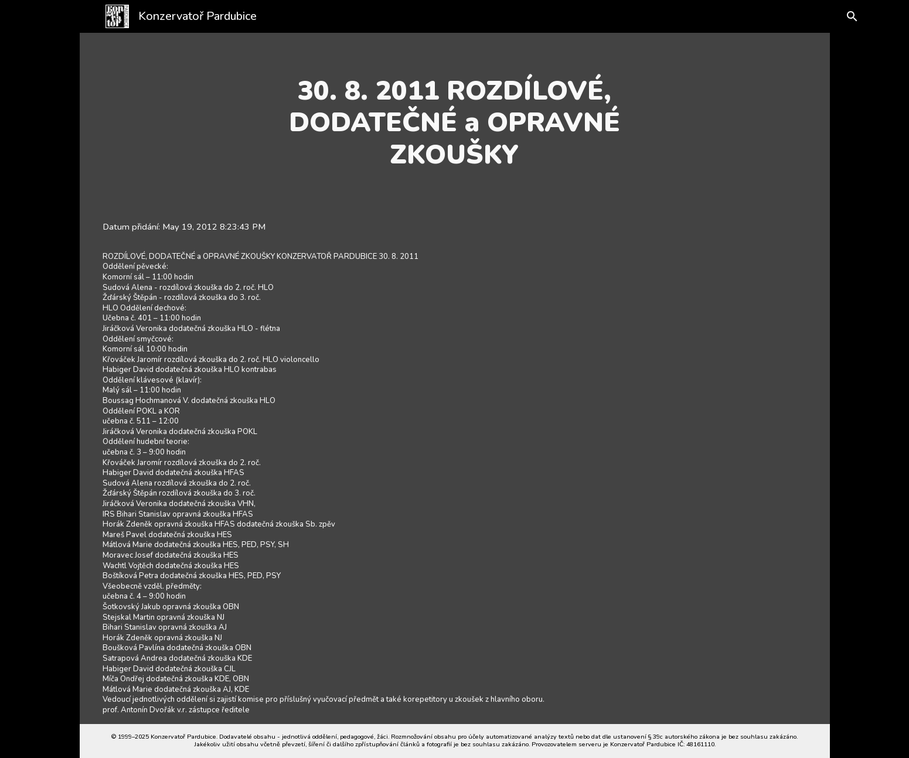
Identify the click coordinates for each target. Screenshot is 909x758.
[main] (455, 122)
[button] (843, 16)
